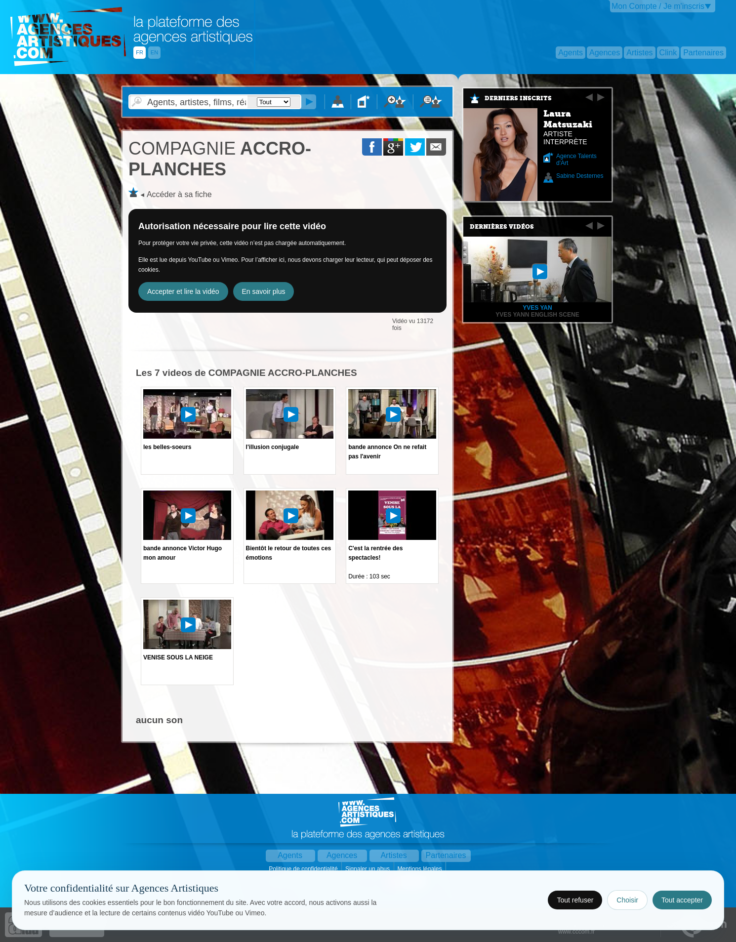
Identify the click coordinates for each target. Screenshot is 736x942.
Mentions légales (420, 868)
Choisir (627, 900)
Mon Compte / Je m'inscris (658, 6)
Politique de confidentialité (304, 868)
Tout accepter (682, 900)
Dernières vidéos (502, 226)
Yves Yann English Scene (537, 314)
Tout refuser (575, 900)
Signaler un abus (368, 868)
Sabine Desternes (579, 175)
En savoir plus (264, 291)
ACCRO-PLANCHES (219, 158)
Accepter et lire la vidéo (183, 291)
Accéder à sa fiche (179, 194)
